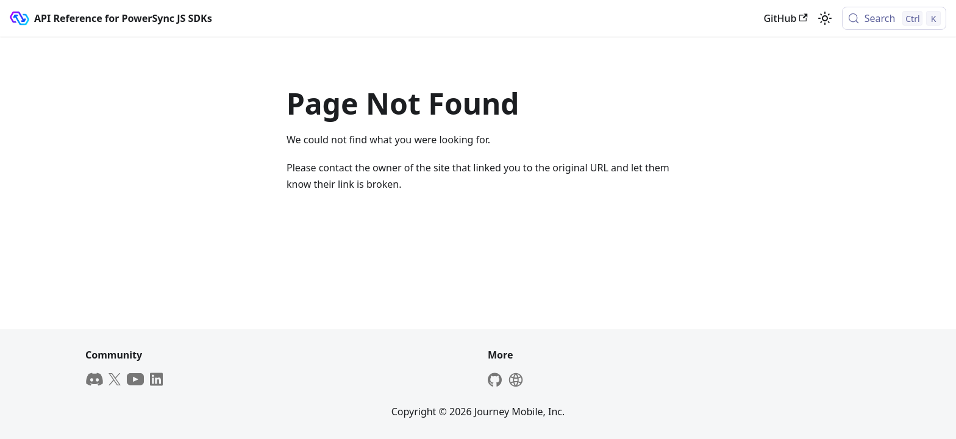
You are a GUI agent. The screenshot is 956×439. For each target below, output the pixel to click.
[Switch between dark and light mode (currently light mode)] (825, 18)
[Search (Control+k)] (894, 18)
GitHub (785, 18)
